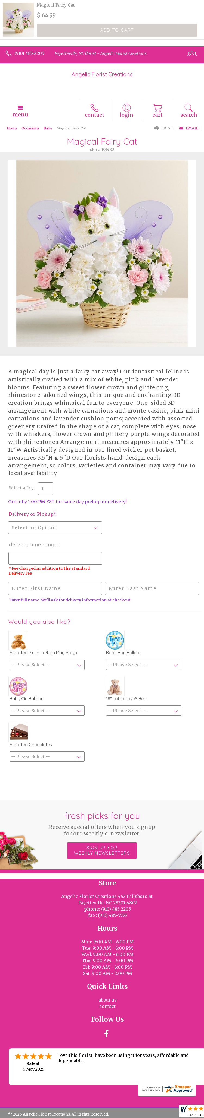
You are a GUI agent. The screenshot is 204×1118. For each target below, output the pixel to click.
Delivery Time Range (34, 544)
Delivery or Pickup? (32, 514)
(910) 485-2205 (29, 53)
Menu (20, 114)
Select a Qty (21, 487)
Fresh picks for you (102, 823)
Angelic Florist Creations (102, 74)
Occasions (30, 128)
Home (12, 128)
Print (163, 128)
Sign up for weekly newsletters (102, 850)
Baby (48, 128)
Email (188, 128)
